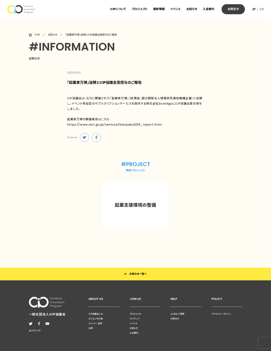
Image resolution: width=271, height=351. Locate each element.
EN (262, 9)
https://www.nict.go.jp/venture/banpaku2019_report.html (114, 124)
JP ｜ (255, 9)
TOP (37, 35)
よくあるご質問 (177, 313)
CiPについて (118, 9)
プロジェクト (140, 9)
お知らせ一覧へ (135, 274)
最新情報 (159, 9)
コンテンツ (135, 318)
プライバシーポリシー (222, 313)
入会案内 (208, 9)
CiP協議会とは (96, 313)
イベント (175, 9)
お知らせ (191, 9)
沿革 (91, 328)
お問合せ (174, 318)
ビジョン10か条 (96, 318)
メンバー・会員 (95, 323)
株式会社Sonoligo (159, 103)
